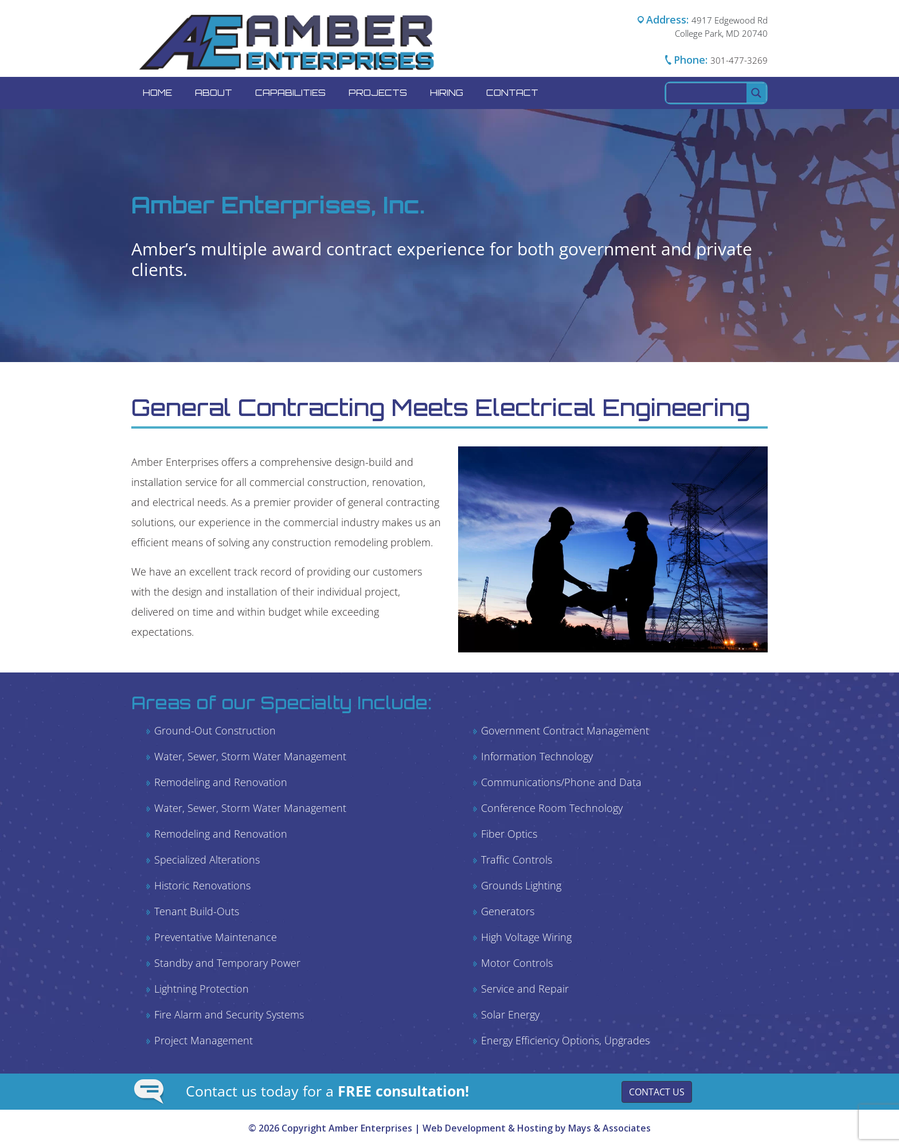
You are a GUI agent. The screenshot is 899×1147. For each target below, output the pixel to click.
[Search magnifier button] (756, 93)
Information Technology (537, 756)
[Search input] (707, 93)
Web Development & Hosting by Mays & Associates (537, 1128)
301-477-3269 (739, 60)
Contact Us (657, 1092)
